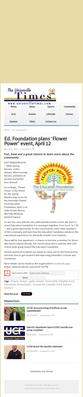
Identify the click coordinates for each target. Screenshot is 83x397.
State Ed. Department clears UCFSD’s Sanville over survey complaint (50, 329)
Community (69, 106)
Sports (50, 106)
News (32, 106)
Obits (32, 121)
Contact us (50, 121)
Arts (13, 114)
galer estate (36, 281)
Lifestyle (50, 114)
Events (32, 114)
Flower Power (19, 281)
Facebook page (62, 263)
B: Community (19, 130)
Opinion (13, 121)
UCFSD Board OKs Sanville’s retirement (44, 346)
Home (14, 106)
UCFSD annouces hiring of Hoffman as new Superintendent (47, 309)
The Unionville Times (34, 385)
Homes (69, 114)
